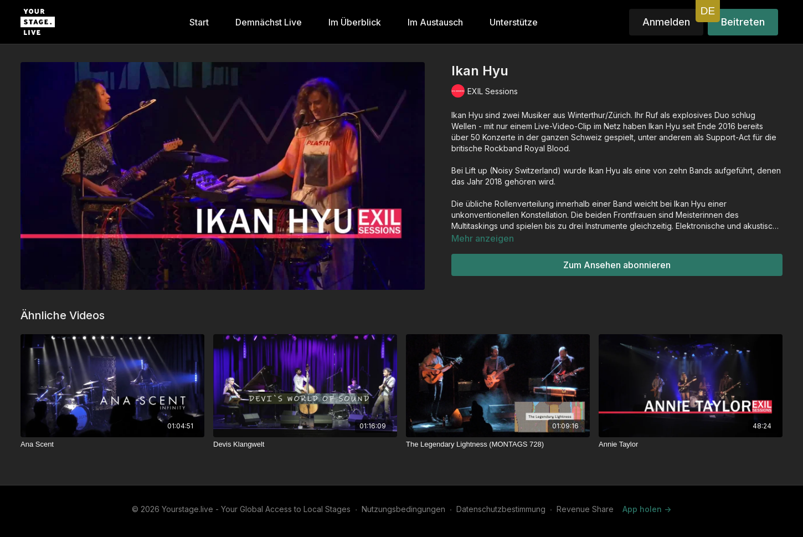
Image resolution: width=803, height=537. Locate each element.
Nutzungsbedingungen (403, 509)
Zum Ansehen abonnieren (617, 264)
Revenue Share (585, 509)
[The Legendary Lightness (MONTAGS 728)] (498, 444)
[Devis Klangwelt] (305, 444)
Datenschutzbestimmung (500, 509)
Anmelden (666, 22)
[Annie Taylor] (691, 444)
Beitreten (743, 22)
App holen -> (646, 509)
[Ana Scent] (112, 444)
